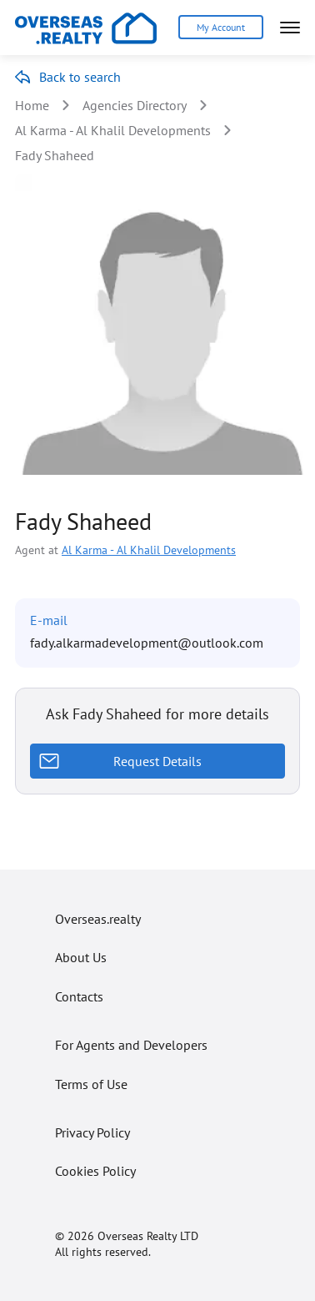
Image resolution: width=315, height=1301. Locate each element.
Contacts (79, 996)
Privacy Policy (92, 1132)
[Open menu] (290, 28)
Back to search (80, 76)
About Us (81, 957)
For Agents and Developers (131, 1044)
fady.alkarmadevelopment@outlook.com (146, 642)
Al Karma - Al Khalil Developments (113, 130)
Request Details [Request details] (157, 761)
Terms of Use (91, 1084)
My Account (221, 27)
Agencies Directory (134, 105)
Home (32, 105)
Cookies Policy (95, 1170)
